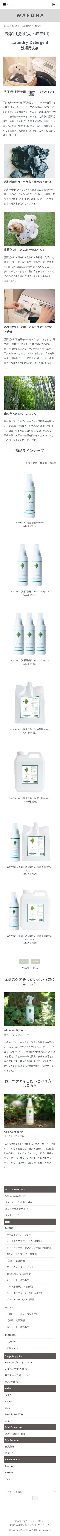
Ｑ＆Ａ (8, 1395)
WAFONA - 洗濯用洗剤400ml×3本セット (30, 660)
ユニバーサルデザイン (16, 1209)
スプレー (11, 1341)
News (7, 1408)
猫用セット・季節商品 (18, 1327)
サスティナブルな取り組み (18, 1202)
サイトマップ (12, 1215)
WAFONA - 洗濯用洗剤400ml (29, 522)
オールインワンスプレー (19, 1235)
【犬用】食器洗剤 (16, 1260)
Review (8, 1401)
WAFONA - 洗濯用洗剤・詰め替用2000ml (29, 729)
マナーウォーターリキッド (20, 1267)
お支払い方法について (16, 1369)
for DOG (15, 26)
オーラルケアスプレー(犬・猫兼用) (24, 1241)
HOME (17, 1521)
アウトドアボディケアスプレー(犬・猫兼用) (29, 1248)
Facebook (9, 1472)
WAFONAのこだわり (15, 1196)
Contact (8, 1421)
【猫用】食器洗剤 (16, 1320)
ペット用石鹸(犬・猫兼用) (20, 1286)
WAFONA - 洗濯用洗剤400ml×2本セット (30, 591)
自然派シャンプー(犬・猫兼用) (22, 1254)
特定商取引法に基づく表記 (22, 1524)
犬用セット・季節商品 (18, 1280)
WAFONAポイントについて (19, 1362)
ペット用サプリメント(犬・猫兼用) (24, 1293)
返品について (12, 1382)
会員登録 (9, 1446)
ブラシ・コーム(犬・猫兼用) (21, 1299)
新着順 (53, 463)
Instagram (9, 1466)
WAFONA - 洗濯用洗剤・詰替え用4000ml (29, 798)
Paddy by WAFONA (14, 1414)
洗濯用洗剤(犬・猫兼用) (31, 26)
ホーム (6, 26)
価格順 (43, 463)
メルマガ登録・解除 (15, 1433)
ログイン (9, 1453)
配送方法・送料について (17, 1375)
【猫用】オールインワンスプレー (23, 1314)
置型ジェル (12, 1348)
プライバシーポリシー (34, 1521)
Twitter (8, 1479)
